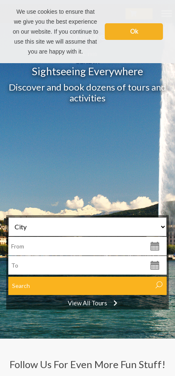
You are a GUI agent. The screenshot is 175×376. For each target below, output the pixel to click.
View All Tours (87, 303)
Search (21, 285)
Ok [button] (134, 31)
